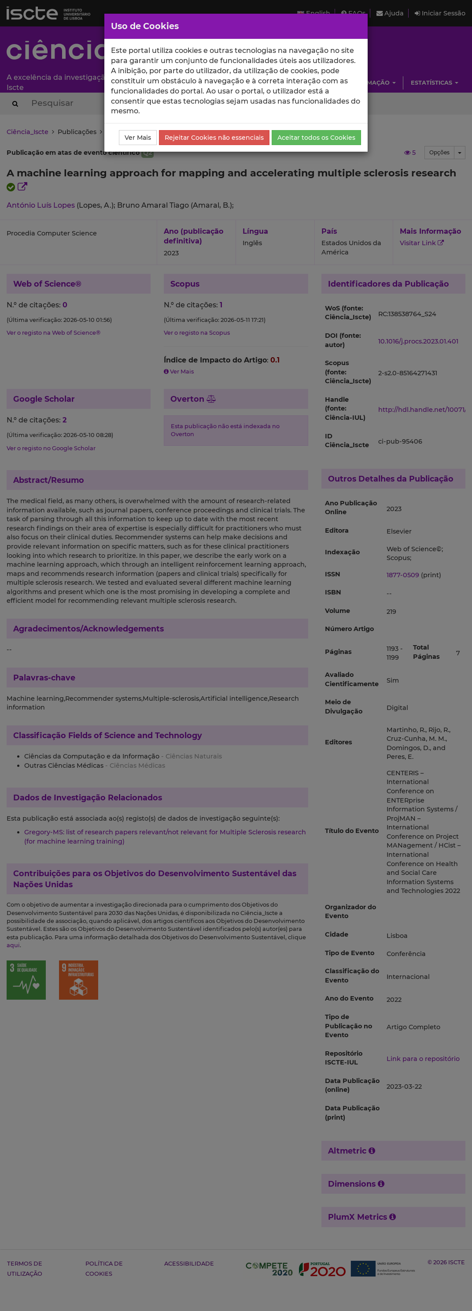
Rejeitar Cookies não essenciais (214, 138)
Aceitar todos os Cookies (316, 138)
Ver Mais (138, 138)
